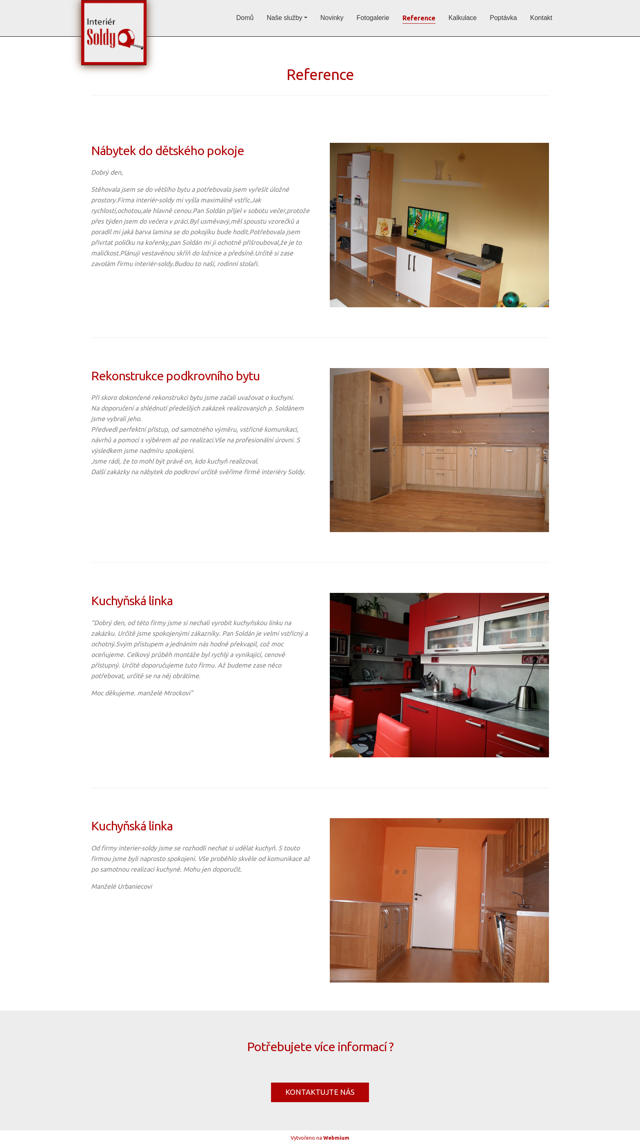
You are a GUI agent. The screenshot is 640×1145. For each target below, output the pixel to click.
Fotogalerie (373, 17)
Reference (419, 18)
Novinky (332, 17)
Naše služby (284, 17)
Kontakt (541, 17)
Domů (245, 17)
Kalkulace (463, 17)
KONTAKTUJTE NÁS (320, 1092)
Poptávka (503, 17)
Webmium (336, 1138)
